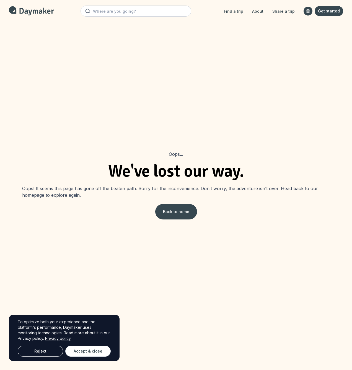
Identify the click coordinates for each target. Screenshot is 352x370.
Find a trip (233, 11)
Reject (40, 351)
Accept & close (88, 351)
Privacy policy (58, 338)
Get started (329, 11)
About (257, 11)
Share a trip (283, 11)
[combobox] (308, 11)
